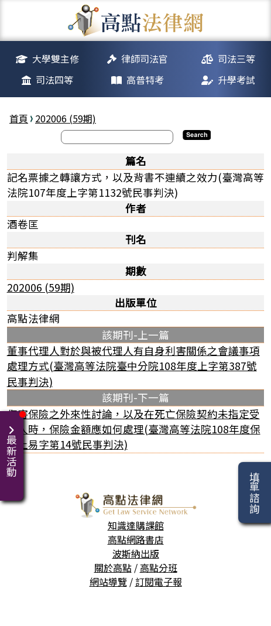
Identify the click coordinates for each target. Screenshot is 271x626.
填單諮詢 (254, 492)
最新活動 (13, 444)
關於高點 (113, 567)
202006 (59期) (65, 118)
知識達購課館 (136, 525)
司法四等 (54, 80)
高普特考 (145, 80)
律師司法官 (144, 59)
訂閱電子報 (158, 581)
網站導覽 (108, 581)
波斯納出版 (135, 553)
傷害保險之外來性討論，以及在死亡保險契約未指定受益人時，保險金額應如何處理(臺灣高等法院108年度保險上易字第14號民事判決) (133, 429)
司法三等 (236, 59)
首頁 (18, 118)
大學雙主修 (55, 59)
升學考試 (236, 80)
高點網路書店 (136, 539)
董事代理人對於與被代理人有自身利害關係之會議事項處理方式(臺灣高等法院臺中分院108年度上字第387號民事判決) (133, 366)
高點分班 (158, 567)
